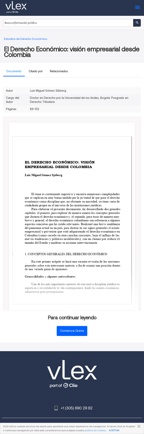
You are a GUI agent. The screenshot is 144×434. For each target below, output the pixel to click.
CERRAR (138, 426)
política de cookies (95, 430)
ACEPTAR (114, 430)
